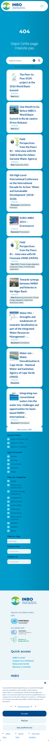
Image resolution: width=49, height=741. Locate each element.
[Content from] (19, 551)
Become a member (22, 667)
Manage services (24, 710)
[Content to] (19, 561)
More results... (24, 429)
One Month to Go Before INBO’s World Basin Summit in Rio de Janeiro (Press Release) (24, 115)
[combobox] (18, 541)
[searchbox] (19, 541)
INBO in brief (19, 658)
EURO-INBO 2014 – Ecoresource (24, 222)
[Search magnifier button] (39, 60)
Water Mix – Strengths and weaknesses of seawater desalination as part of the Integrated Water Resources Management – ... (24, 325)
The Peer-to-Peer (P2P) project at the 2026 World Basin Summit (24, 82)
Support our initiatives (23, 661)
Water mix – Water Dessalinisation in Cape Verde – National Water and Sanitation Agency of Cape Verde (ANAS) (24, 365)
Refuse (24, 724)
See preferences (24, 731)
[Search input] (19, 60)
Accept (24, 717)
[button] (45, 686)
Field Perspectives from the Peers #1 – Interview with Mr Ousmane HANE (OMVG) (24, 250)
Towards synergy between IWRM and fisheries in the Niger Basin (24, 285)
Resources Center (21, 664)
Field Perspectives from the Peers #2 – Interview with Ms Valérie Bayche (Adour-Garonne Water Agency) (24, 149)
